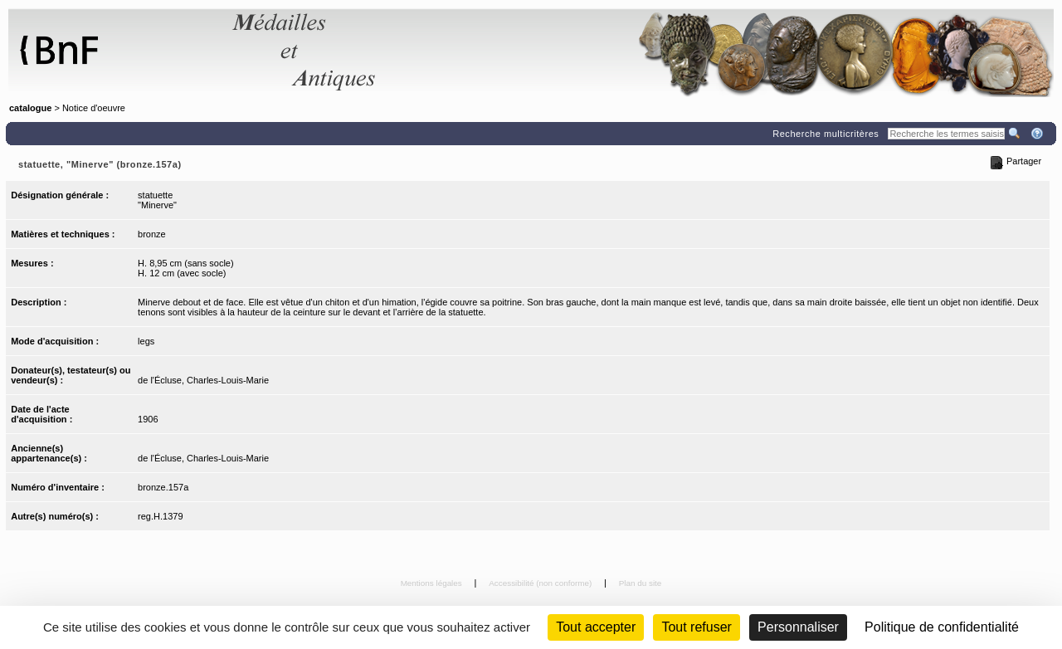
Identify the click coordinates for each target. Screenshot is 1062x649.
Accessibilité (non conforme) (541, 583)
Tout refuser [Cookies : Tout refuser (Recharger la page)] (696, 627)
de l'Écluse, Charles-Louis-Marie (203, 380)
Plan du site (640, 583)
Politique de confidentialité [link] (942, 627)
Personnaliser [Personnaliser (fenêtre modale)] (798, 627)
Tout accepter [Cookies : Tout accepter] (596, 627)
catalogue (30, 108)
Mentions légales (433, 583)
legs (146, 341)
